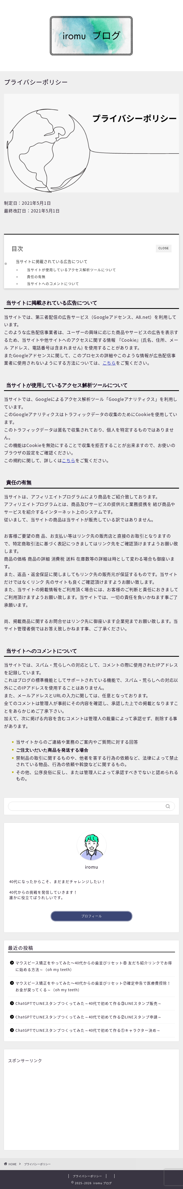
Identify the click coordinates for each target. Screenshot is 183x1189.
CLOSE (163, 248)
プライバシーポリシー (87, 1176)
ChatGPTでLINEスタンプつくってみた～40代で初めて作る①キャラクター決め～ (88, 1030)
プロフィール (91, 916)
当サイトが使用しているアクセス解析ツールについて (71, 269)
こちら (109, 363)
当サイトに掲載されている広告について (52, 261)
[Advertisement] (91, 1104)
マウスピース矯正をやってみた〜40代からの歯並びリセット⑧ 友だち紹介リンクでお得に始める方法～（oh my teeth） (93, 966)
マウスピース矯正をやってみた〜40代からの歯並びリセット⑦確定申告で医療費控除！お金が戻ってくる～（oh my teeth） (93, 986)
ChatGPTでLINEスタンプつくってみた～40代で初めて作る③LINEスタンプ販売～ (88, 1003)
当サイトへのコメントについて (53, 283)
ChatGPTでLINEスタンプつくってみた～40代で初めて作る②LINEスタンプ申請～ (88, 1016)
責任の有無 (36, 276)
